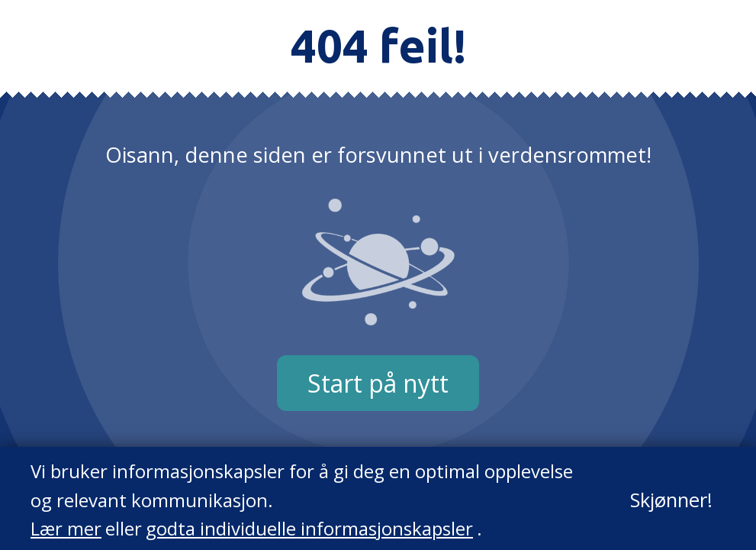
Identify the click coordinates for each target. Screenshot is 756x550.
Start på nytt (378, 383)
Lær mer (66, 528)
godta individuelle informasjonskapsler (309, 528)
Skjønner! (671, 500)
